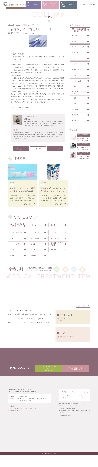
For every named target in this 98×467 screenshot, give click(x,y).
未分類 (12, 250)
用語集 (32, 250)
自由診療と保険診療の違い (66, 406)
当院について (40, 4)
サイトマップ (76, 413)
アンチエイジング (16, 233)
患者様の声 (75, 406)
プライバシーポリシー (85, 413)
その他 (18, 25)
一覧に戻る (38, 149)
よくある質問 (83, 4)
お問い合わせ (63, 413)
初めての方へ (31, 4)
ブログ (12, 238)
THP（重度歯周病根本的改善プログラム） (17, 226)
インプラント (34, 233)
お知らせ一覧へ (81, 307)
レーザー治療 (14, 244)
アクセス (75, 4)
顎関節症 (33, 255)
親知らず (13, 255)
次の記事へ (53, 149)
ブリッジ (54, 233)
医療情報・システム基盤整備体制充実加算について (71, 416)
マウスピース (55, 238)
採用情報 (92, 4)
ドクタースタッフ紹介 (80, 408)
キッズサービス (70, 408)
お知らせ (33, 225)
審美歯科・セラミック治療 (57, 244)
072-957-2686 (26, 369)
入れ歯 (32, 244)
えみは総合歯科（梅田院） (66, 418)
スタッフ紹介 (66, 4)
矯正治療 (54, 250)
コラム (58, 4)
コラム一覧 (11, 25)
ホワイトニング (35, 238)
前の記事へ (22, 149)
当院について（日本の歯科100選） (67, 411)
